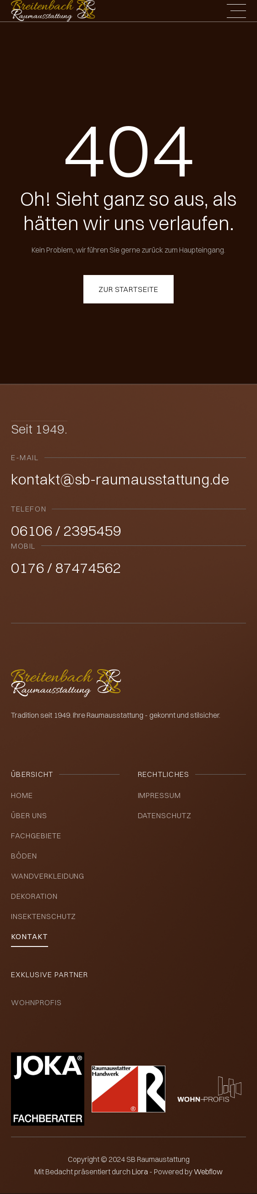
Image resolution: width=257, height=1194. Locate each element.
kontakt (29, 936)
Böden (24, 855)
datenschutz (165, 815)
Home (22, 795)
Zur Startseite (128, 289)
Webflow (208, 1171)
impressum (159, 795)
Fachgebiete (36, 835)
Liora (140, 1171)
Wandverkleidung (47, 875)
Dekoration (34, 896)
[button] (236, 11)
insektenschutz (43, 916)
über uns (29, 815)
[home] (53, 11)
